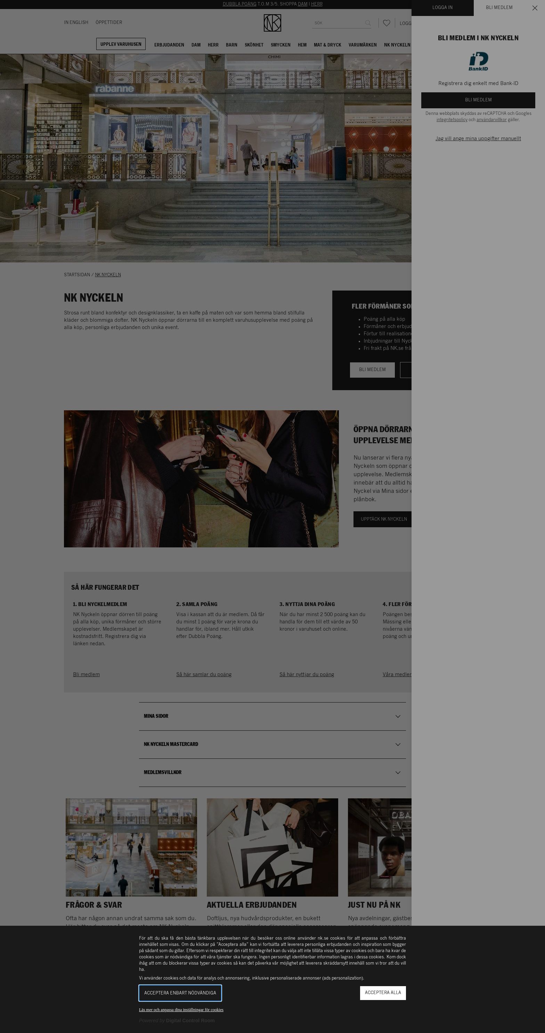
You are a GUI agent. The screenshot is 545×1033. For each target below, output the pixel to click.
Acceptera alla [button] (383, 993)
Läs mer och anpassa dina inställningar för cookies (181, 1009)
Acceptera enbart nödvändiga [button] (180, 993)
